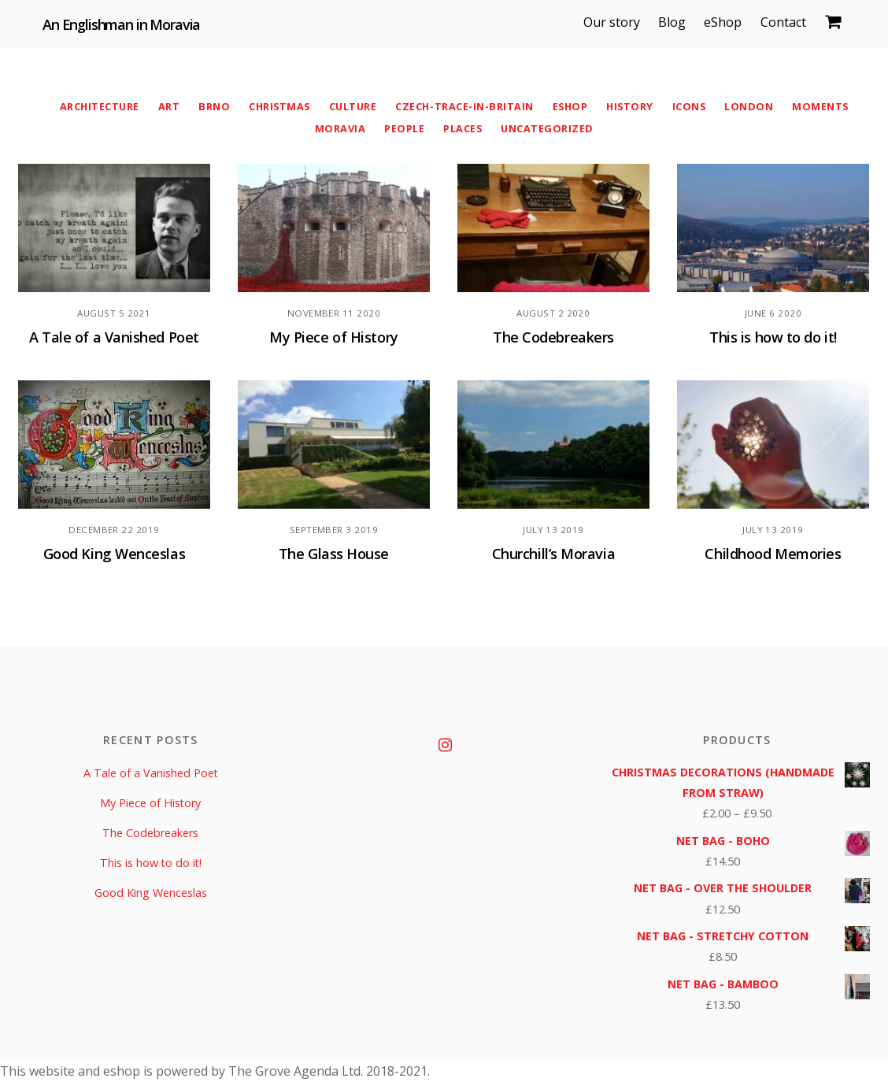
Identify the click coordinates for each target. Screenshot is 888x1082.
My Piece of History (334, 337)
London (753, 106)
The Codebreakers (553, 337)
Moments (826, 106)
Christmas (277, 106)
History (633, 106)
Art (165, 106)
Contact (785, 22)
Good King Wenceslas (114, 554)
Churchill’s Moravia (554, 554)
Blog (675, 22)
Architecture (94, 106)
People (403, 128)
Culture (352, 106)
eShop (726, 22)
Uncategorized (547, 128)
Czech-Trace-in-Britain (464, 106)
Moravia (339, 128)
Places (462, 128)
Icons (693, 106)
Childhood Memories (772, 554)
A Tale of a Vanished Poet (114, 337)
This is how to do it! (772, 337)
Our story (614, 22)
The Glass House (334, 554)
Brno (210, 106)
